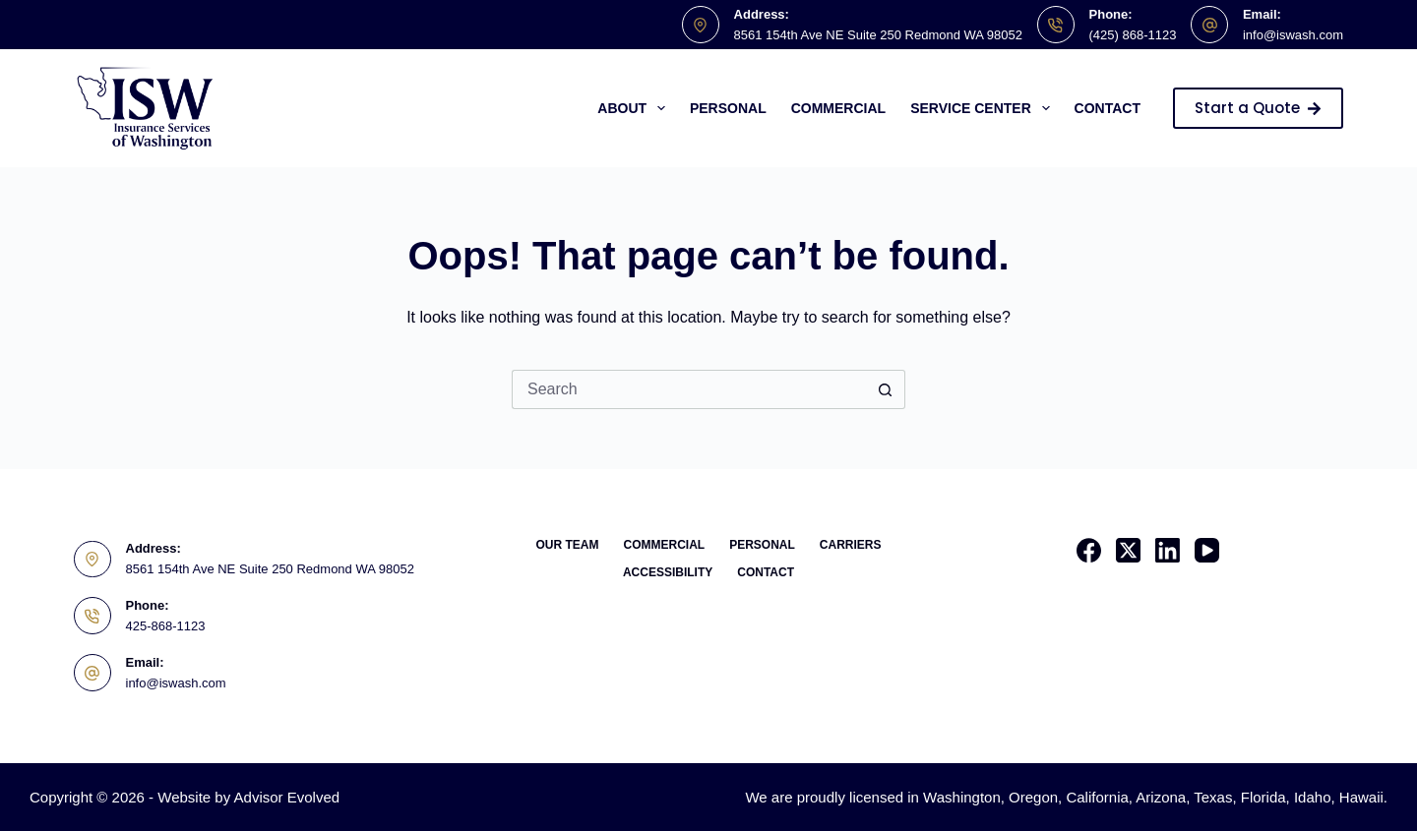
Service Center (983, 108)
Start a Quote (1259, 107)
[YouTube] (1207, 550)
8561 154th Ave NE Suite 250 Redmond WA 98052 (878, 35)
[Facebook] (1089, 550)
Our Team (566, 545)
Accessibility (667, 572)
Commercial (838, 108)
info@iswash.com (1293, 35)
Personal (728, 108)
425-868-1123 (166, 626)
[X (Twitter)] (1128, 550)
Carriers (851, 545)
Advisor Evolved (287, 797)
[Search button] (885, 389)
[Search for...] (689, 389)
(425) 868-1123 (1133, 35)
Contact (1107, 108)
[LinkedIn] (1167, 550)
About (635, 108)
